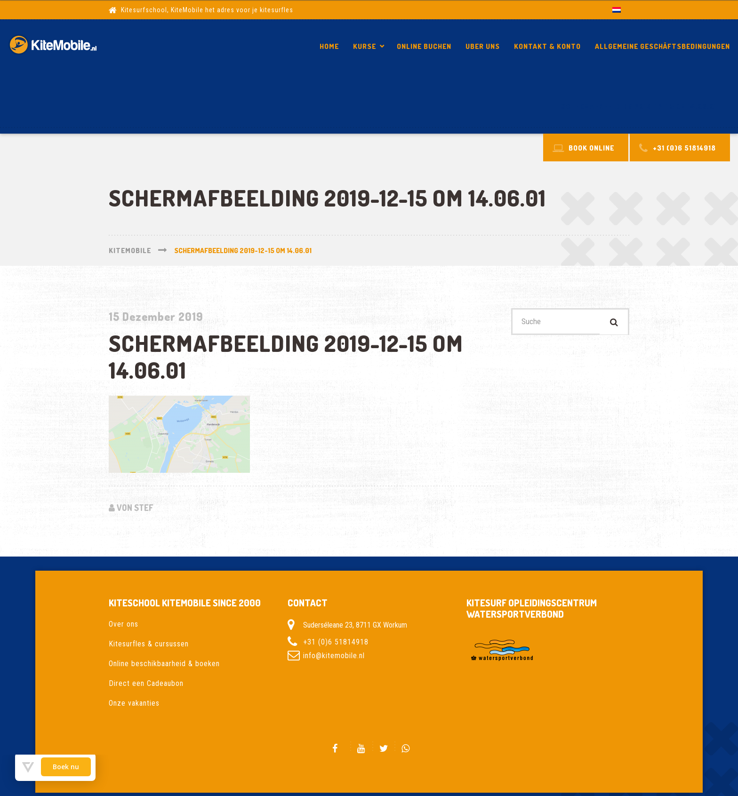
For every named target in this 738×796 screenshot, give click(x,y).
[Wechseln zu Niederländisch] (617, 10)
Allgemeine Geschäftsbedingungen (662, 46)
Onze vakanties (134, 703)
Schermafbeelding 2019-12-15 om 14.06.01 (639, 106)
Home (329, 46)
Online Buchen (424, 46)
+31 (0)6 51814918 (336, 641)
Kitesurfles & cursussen (149, 643)
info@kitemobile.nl (334, 655)
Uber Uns (482, 46)
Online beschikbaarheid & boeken (164, 663)
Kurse (364, 46)
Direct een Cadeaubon (146, 683)
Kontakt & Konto (547, 46)
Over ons (123, 624)
